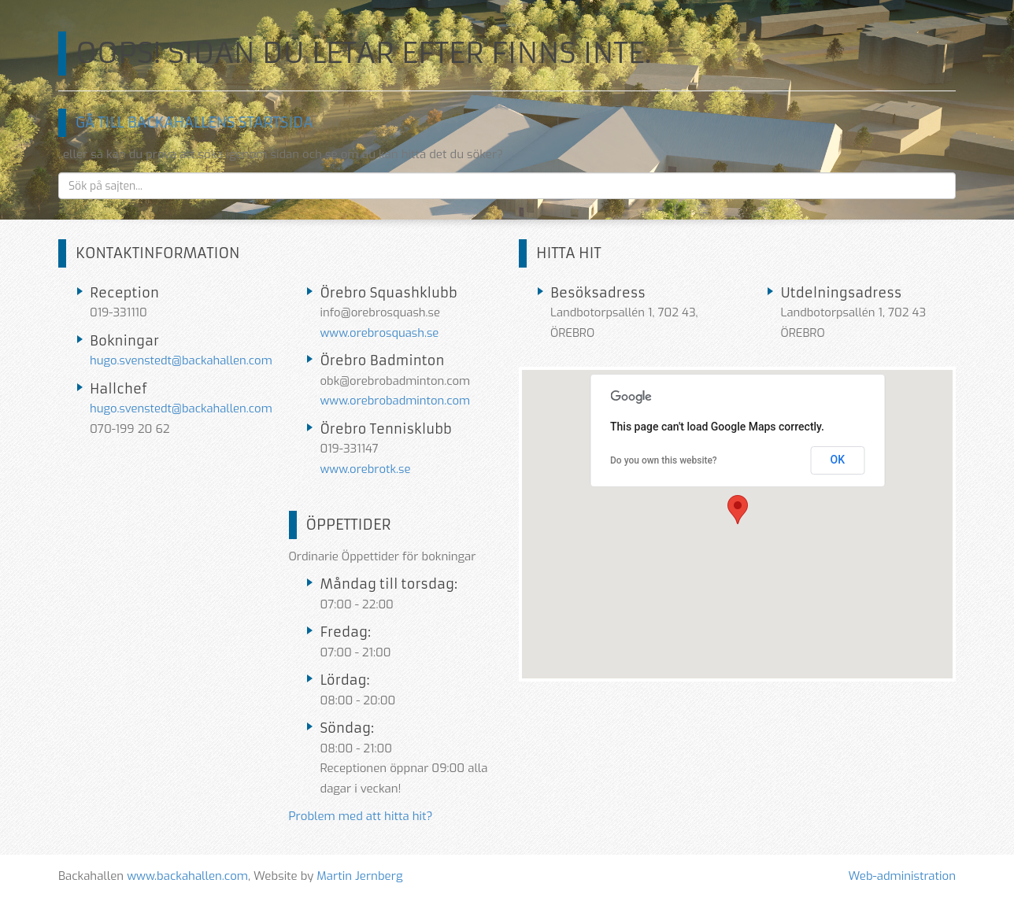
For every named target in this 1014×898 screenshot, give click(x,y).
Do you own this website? (663, 460)
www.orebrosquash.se (379, 333)
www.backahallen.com (187, 876)
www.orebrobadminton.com (395, 400)
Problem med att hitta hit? (361, 816)
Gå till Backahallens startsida (194, 122)
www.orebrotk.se (365, 469)
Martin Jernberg (359, 876)
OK (838, 459)
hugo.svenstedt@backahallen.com (181, 360)
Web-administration (902, 876)
